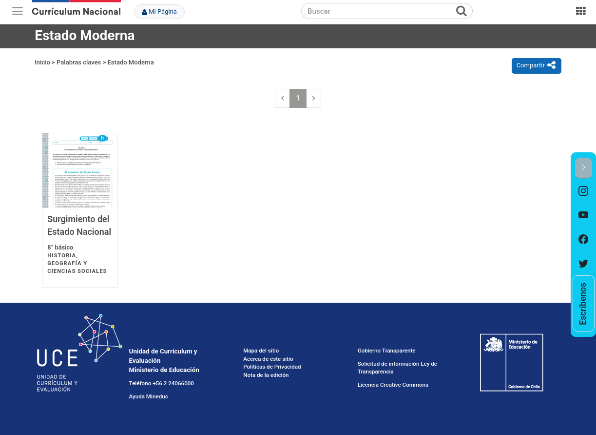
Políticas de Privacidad (272, 366)
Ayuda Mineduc (148, 396)
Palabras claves (79, 62)
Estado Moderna (131, 62)
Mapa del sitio (261, 350)
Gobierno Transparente (387, 350)
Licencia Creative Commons (393, 384)
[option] (584, 191)
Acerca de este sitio (268, 358)
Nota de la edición (265, 375)
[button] (583, 168)
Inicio (42, 62)
